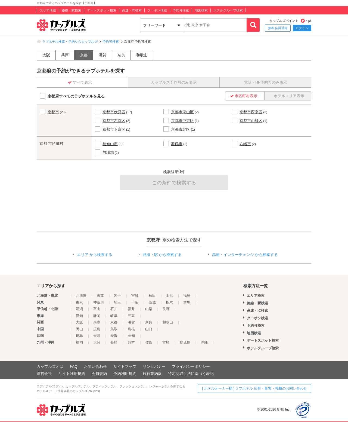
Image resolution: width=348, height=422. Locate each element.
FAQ (73, 366)
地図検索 (201, 10)
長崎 (113, 342)
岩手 (117, 295)
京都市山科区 (251, 120)
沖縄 (204, 342)
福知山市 (110, 144)
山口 (148, 329)
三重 (131, 316)
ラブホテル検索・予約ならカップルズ (70, 42)
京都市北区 (180, 129)
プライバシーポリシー (191, 366)
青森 (100, 295)
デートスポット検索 (101, 10)
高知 (131, 336)
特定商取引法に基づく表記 (191, 373)
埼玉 (117, 302)
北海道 (81, 295)
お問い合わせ (95, 366)
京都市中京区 (182, 120)
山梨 (148, 309)
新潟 (79, 309)
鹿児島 (185, 342)
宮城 (134, 295)
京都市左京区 (113, 120)
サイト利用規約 (71, 373)
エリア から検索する (94, 254)
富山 (96, 309)
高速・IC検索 (132, 10)
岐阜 (113, 316)
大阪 (46, 55)
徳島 (79, 336)
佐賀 (148, 342)
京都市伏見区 (113, 112)
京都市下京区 (113, 129)
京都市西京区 (251, 112)
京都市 (53, 112)
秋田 (152, 295)
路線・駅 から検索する (162, 254)
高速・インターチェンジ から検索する (245, 254)
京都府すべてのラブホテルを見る (76, 96)
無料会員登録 (278, 28)
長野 (165, 309)
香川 (96, 336)
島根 (131, 329)
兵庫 (65, 55)
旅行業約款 (152, 373)
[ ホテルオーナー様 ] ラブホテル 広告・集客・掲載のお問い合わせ (254, 388)
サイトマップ (124, 366)
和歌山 (142, 55)
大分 (96, 342)
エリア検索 (48, 10)
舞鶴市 (176, 144)
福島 (186, 295)
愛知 (79, 316)
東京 (79, 302)
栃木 (169, 302)
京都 (84, 55)
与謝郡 (108, 152)
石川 (113, 309)
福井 (131, 309)
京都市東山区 (182, 112)
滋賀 (102, 55)
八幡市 (245, 144)
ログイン (302, 28)
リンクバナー (154, 366)
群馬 (186, 302)
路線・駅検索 (71, 10)
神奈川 (98, 302)
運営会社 (44, 373)
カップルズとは (50, 366)
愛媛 (113, 336)
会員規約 (99, 373)
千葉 (134, 302)
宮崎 (165, 342)
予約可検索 (181, 10)
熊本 (131, 342)
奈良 (121, 55)
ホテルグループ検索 (228, 10)
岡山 (79, 329)
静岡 (96, 316)
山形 (169, 295)
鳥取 (113, 329)
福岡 (79, 342)
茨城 (152, 302)
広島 (96, 329)
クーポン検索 (157, 10)
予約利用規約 (124, 373)
